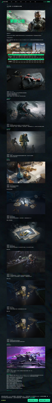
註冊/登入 (48, 1)
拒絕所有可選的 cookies (44, 400)
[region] (26, 398)
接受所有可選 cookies (32, 400)
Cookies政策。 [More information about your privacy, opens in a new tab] (32, 397)
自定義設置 (3, 400)
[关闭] (49, 396)
